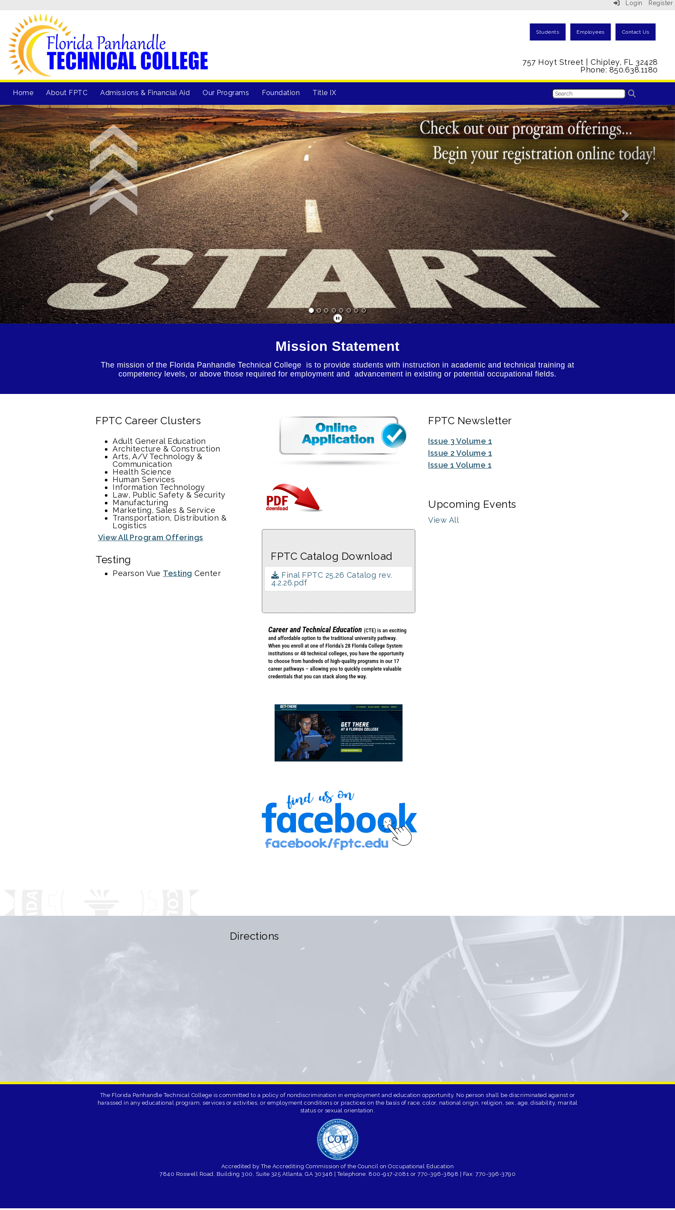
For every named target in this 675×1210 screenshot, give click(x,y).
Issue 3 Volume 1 (460, 441)
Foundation (281, 93)
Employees (591, 32)
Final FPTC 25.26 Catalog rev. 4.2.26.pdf (331, 578)
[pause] (337, 318)
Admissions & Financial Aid (145, 93)
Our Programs (226, 93)
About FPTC (66, 93)
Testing (177, 573)
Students (547, 32)
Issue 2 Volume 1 (460, 453)
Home (23, 93)
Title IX (324, 93)
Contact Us (635, 32)
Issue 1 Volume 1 (460, 464)
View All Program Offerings (150, 537)
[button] (50, 214)
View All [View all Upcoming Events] (443, 519)
